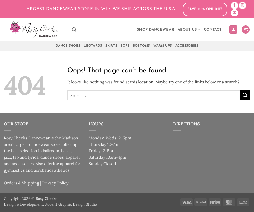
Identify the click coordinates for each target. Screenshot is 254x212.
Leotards (93, 45)
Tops (125, 45)
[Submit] (245, 95)
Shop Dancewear (155, 30)
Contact (212, 30)
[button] (233, 29)
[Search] (74, 29)
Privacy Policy (55, 183)
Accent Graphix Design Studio (71, 204)
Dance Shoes (67, 45)
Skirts (111, 45)
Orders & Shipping (21, 183)
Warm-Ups (162, 45)
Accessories (187, 45)
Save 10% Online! (204, 9)
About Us (189, 29)
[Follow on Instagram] (242, 5)
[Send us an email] (234, 12)
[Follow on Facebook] (234, 5)
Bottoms (141, 45)
